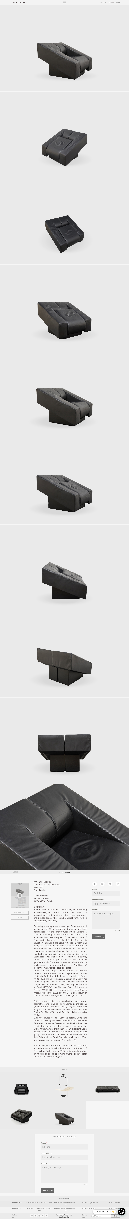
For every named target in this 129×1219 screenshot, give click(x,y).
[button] (121, 1211)
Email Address (98, 899)
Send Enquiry (99, 936)
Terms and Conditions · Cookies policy (64, 1216)
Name (95, 889)
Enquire (95, 910)
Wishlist (103, 2)
